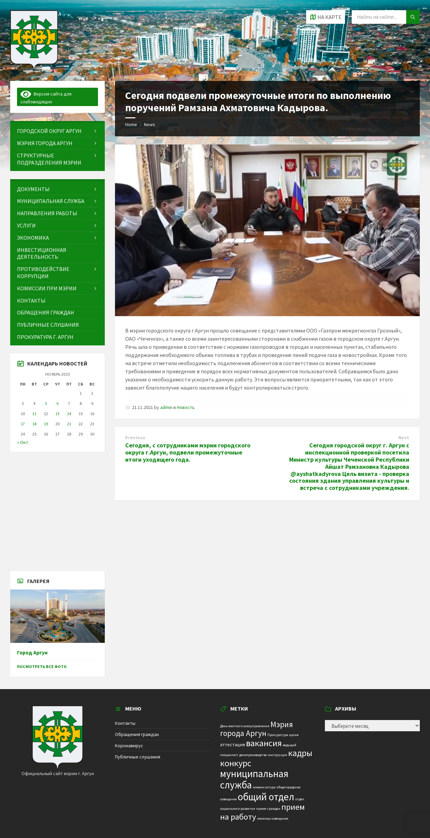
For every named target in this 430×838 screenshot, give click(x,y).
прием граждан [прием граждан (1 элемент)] (268, 808)
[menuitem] (57, 131)
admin (166, 407)
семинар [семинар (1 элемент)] (263, 818)
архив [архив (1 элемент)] (293, 735)
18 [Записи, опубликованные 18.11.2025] (34, 423)
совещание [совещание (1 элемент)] (279, 818)
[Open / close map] (325, 17)
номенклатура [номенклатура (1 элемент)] (264, 787)
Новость (186, 407)
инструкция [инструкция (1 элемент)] (277, 755)
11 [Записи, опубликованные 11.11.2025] (34, 413)
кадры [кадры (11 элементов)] (300, 753)
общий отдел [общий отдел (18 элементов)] (266, 796)
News (149, 124)
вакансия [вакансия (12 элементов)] (264, 743)
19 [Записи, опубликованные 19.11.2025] (46, 423)
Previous (135, 438)
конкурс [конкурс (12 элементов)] (235, 763)
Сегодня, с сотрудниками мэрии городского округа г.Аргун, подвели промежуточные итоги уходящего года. (187, 452)
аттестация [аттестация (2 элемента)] (232, 744)
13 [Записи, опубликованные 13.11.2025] (57, 413)
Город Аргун (32, 652)
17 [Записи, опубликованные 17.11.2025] (23, 423)
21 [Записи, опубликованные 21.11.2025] (69, 423)
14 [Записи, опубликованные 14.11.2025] (69, 413)
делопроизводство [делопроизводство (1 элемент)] (253, 755)
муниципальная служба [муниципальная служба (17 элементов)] (254, 779)
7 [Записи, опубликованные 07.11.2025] (69, 403)
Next (403, 438)
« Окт (22, 442)
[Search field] (386, 17)
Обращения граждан (137, 734)
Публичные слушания (137, 757)
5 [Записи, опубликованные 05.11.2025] (46, 403)
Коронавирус (129, 745)
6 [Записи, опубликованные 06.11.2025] (57, 403)
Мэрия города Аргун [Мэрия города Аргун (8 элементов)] (256, 728)
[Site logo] (34, 67)
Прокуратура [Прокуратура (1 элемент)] (277, 735)
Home (131, 124)
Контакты (125, 723)
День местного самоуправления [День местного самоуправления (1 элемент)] (244, 726)
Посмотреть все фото (42, 666)
